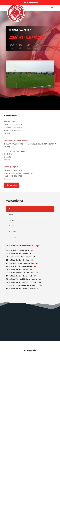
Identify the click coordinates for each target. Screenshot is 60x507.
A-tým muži (13, 209)
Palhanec (12, 237)
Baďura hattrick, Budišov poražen (16, 140)
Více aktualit (11, 185)
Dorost (11, 220)
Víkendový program (11, 121)
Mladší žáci (13, 226)
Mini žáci (12, 231)
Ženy (11, 214)
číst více (7, 133)
